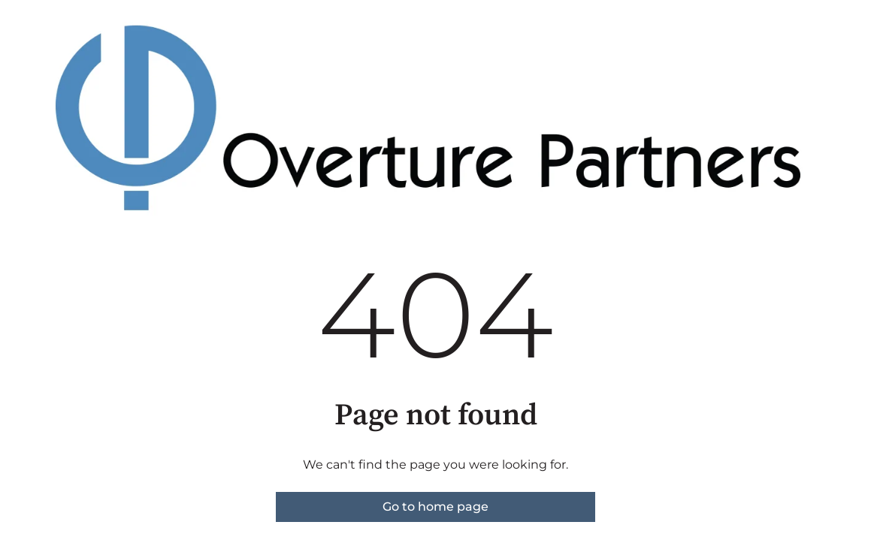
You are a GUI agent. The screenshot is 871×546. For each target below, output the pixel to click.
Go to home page (435, 506)
